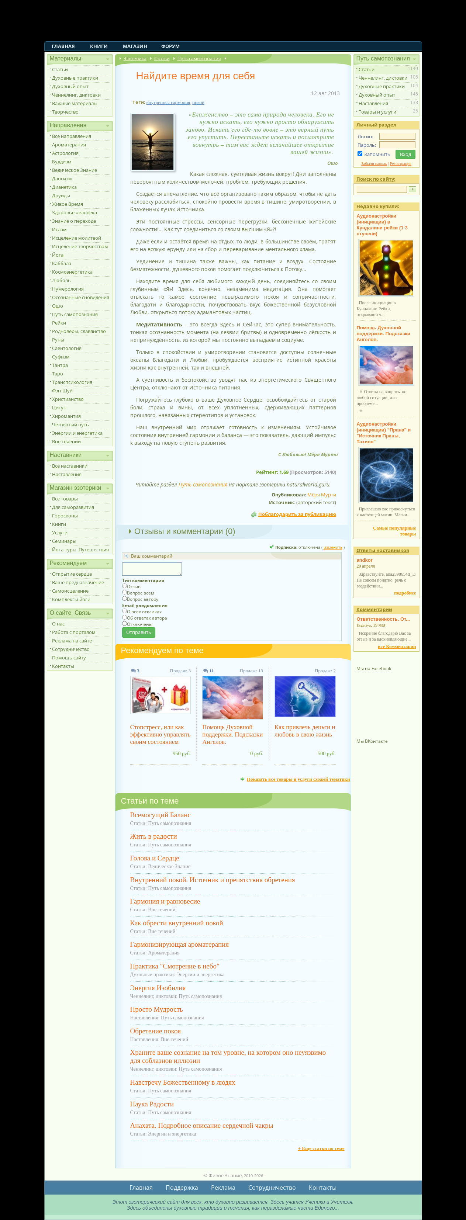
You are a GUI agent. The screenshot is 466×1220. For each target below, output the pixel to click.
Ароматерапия (69, 144)
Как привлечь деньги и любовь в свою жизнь (305, 731)
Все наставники (69, 465)
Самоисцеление (70, 591)
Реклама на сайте (72, 640)
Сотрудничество (71, 649)
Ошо (57, 305)
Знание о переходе (74, 221)
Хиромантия (66, 416)
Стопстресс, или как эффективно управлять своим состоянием (160, 734)
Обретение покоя (155, 1031)
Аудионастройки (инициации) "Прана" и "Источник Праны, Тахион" (384, 432)
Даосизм (62, 178)
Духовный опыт (70, 86)
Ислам (59, 229)
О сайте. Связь (70, 613)
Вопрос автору (142, 599)
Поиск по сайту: (376, 179)
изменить (333, 547)
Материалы (66, 58)
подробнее (405, 593)
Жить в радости (153, 836)
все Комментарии (397, 646)
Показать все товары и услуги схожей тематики (298, 778)
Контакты (63, 666)
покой (198, 102)
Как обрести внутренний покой (176, 923)
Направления (68, 125)
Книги (99, 46)
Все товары (65, 498)
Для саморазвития (73, 507)
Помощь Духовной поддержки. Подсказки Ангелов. (232, 734)
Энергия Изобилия (158, 988)
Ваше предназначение (78, 582)
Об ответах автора (147, 618)
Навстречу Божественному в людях (182, 1082)
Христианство (68, 399)
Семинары (64, 541)
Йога (57, 255)
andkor (365, 560)
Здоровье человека (74, 212)
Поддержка (182, 1187)
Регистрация (400, 163)
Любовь (61, 280)
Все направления (71, 136)
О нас (58, 623)
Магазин (135, 46)
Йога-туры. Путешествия (80, 549)
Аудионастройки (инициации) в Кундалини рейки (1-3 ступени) (382, 224)
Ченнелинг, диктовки (76, 94)
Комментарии (374, 609)
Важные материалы (74, 103)
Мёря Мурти (321, 494)
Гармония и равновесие (165, 901)
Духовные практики (75, 77)
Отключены (139, 624)
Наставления (67, 474)
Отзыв (134, 586)
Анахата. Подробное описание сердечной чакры (201, 1125)
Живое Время (67, 204)
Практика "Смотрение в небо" (175, 966)
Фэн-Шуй (62, 390)
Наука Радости (152, 1104)
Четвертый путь (70, 424)
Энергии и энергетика (77, 433)
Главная (63, 46)
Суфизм (61, 356)
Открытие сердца (72, 574)
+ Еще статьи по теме (321, 1148)
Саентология (67, 348)
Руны (58, 339)
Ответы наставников (382, 550)
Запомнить (377, 154)
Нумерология (68, 288)
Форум (170, 46)
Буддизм (62, 161)
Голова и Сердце (154, 858)
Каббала (61, 263)
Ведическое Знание (74, 170)
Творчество (65, 111)
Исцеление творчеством (80, 246)
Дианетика (64, 187)
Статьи (60, 69)
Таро (57, 373)
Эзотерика (135, 58)
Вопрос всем (140, 593)
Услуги (60, 532)
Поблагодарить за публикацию (297, 514)
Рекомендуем (68, 563)
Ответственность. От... (383, 619)
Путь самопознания (75, 314)
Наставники (66, 455)
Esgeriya (364, 625)
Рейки (59, 322)
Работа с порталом (74, 632)
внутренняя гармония (168, 102)
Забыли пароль (374, 163)
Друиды (61, 195)
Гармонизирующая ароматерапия (179, 944)
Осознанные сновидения (80, 297)
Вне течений (66, 441)
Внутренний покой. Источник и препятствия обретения (212, 880)
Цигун (59, 407)
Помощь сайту (69, 657)
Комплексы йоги (71, 599)
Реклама (223, 1187)
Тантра (60, 365)
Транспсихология (72, 382)
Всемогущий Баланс (160, 815)
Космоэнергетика (72, 271)
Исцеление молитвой (76, 238)
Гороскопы (65, 515)
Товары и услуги (377, 111)
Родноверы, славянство (79, 331)
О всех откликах (144, 612)
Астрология (65, 153)
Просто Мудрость (156, 1009)
